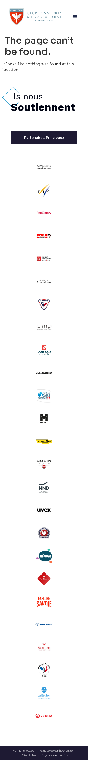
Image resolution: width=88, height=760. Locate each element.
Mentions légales (23, 750)
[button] (75, 17)
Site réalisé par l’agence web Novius (45, 755)
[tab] (44, 137)
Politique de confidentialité (56, 750)
